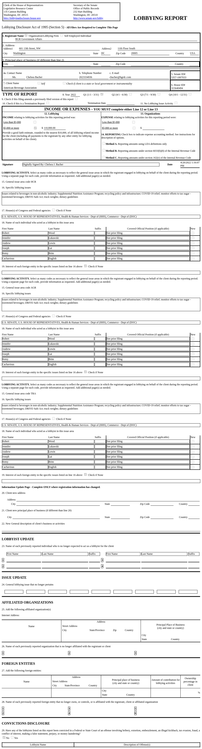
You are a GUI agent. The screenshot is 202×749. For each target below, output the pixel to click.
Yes (14, 737)
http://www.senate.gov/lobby (88, 18)
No (6, 737)
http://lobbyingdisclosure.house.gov (22, 18)
